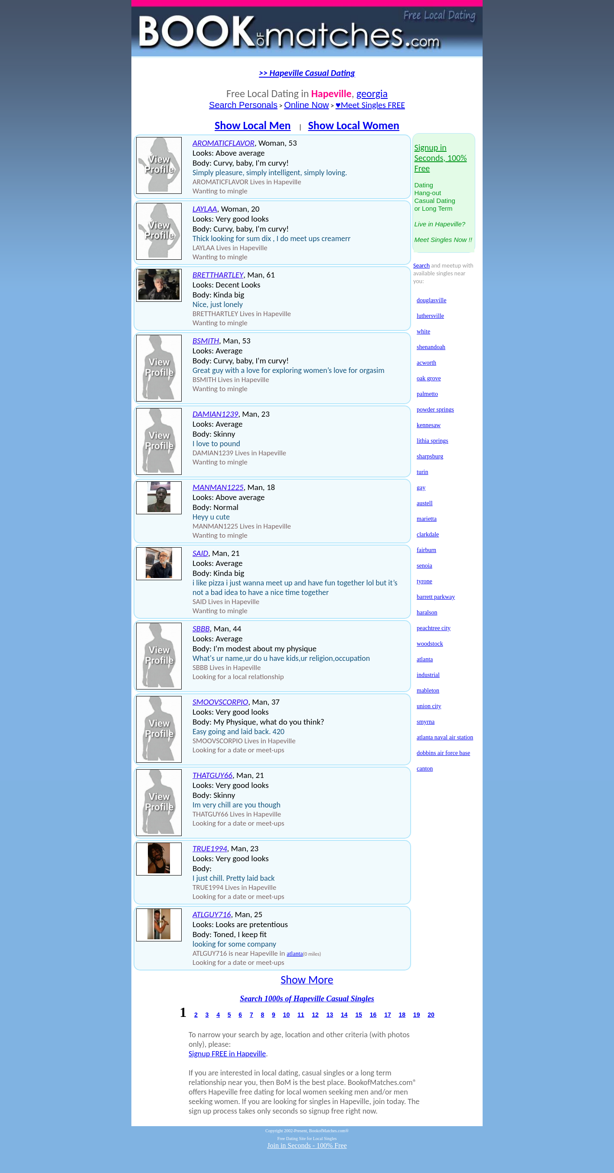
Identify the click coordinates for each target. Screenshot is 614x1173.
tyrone (424, 581)
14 (344, 1014)
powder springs (435, 409)
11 (300, 1014)
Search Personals (243, 105)
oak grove (429, 378)
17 (387, 1014)
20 (431, 1014)
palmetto (427, 394)
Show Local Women (353, 125)
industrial (428, 675)
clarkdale (428, 534)
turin (422, 472)
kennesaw (429, 425)
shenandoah (431, 347)
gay (421, 487)
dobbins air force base (443, 753)
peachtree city (434, 628)
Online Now (306, 105)
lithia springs (432, 441)
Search (421, 265)
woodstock (430, 643)
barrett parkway (436, 597)
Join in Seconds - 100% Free (307, 1145)
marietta (427, 519)
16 (373, 1014)
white (423, 331)
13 (330, 1014)
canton (425, 768)
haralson (427, 612)
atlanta (295, 954)
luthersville (430, 316)
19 (416, 1014)
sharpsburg (430, 456)
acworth (426, 362)
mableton (428, 690)
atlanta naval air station (445, 737)
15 (358, 1014)
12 (315, 1014)
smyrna (425, 722)
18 (401, 1014)
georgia (372, 93)
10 (286, 1014)
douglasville (431, 300)
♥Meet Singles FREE (370, 105)
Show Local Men (253, 125)
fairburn (426, 550)
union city (429, 706)
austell (425, 503)
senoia (424, 565)
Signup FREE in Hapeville (227, 1054)
